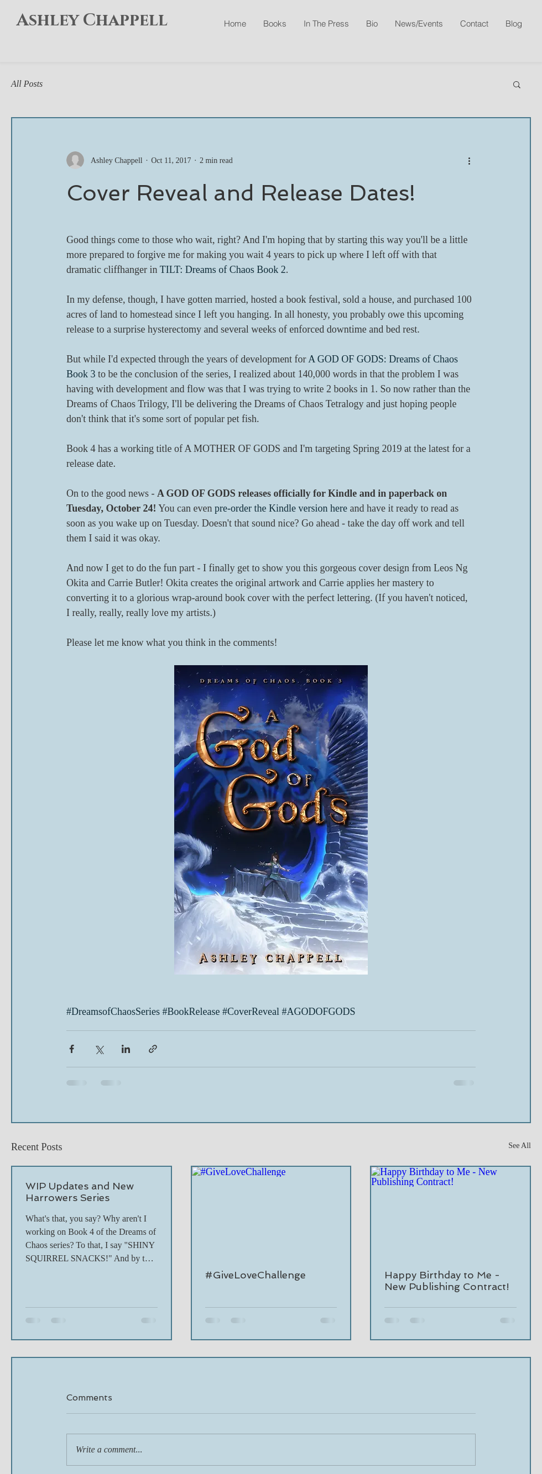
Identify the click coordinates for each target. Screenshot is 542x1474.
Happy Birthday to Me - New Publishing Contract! (446, 1280)
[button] (517, 84)
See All (519, 1145)
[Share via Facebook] (71, 1049)
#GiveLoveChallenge (255, 1275)
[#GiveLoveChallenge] (271, 1211)
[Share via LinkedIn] (126, 1049)
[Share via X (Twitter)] (98, 1049)
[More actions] (469, 160)
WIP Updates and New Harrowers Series (79, 1191)
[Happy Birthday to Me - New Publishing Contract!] (450, 1211)
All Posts (27, 83)
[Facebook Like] (463, 49)
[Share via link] (153, 1049)
